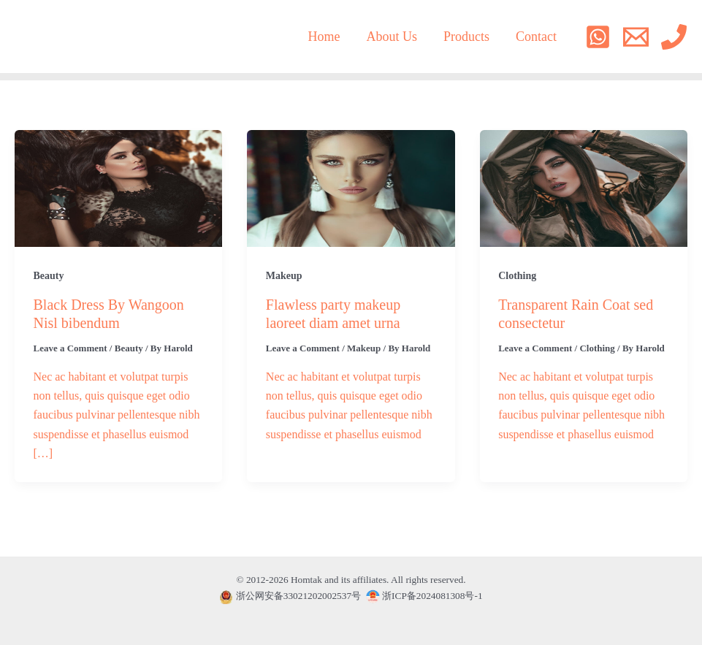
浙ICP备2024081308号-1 (424, 595)
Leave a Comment (70, 348)
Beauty (49, 275)
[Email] (635, 36)
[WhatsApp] (597, 36)
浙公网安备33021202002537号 (298, 595)
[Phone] (673, 36)
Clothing (517, 275)
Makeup (284, 275)
